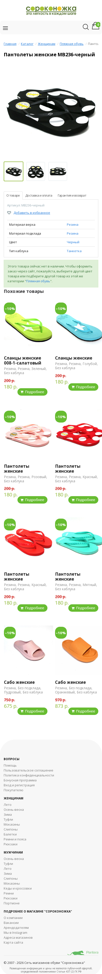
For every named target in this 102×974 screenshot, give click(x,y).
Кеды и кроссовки (18, 888)
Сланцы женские (73, 358)
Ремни (9, 893)
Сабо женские (19, 682)
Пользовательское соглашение (28, 770)
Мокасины (12, 824)
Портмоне (12, 903)
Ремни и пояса (15, 839)
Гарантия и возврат (72, 195)
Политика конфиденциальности (29, 775)
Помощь (10, 765)
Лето (8, 804)
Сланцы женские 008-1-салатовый (22, 360)
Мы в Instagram (15, 932)
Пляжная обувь (72, 43)
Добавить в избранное (32, 212)
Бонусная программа (20, 780)
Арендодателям (16, 927)
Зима (8, 814)
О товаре (13, 195)
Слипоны (11, 829)
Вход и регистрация (19, 785)
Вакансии (11, 922)
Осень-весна (14, 809)
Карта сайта (13, 942)
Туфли (8, 819)
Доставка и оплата (38, 195)
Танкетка (74, 251)
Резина (72, 224)
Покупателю (13, 790)
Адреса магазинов (18, 937)
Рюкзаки (10, 844)
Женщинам (46, 43)
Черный (73, 242)
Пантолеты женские (16, 468)
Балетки (10, 834)
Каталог (27, 43)
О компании (13, 917)
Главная (10, 43)
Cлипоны (11, 878)
